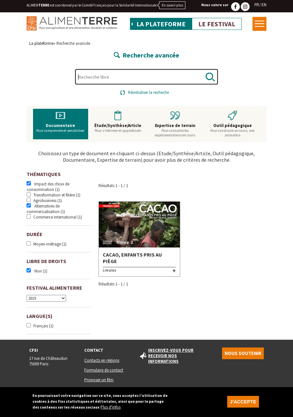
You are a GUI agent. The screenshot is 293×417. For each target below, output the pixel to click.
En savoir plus (172, 5)
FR (256, 4)
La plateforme (161, 24)
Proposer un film (98, 380)
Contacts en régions (101, 360)
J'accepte (243, 403)
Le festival (216, 24)
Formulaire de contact (103, 370)
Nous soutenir (243, 353)
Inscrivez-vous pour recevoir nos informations (170, 356)
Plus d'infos (110, 409)
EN (264, 4)
